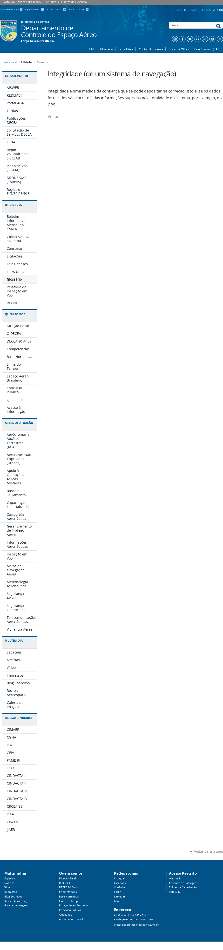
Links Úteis (126, 49)
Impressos (10, 892)
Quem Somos (15, 314)
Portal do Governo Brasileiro (21, 2)
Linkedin (119, 896)
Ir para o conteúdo (11, 9)
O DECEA (64, 883)
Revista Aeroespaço (16, 901)
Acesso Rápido (16, 76)
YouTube (119, 887)
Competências (68, 892)
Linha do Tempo (69, 901)
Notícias (9, 883)
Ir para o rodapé (78, 9)
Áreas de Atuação (19, 423)
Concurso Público (70, 910)
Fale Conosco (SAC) (207, 49)
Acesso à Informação (72, 919)
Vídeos (8, 887)
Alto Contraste (188, 10)
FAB (91, 49)
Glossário (106, 49)
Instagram (120, 878)
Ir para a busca (57, 9)
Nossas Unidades (19, 718)
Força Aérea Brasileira (37, 41)
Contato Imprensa (151, 49)
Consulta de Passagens (183, 883)
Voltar (53, 116)
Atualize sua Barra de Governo (66, 2)
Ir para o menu (35, 9)
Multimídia (14, 641)
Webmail (174, 878)
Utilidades (13, 205)
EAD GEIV (175, 892)
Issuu (117, 901)
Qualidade (65, 914)
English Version (212, 10)
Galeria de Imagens (16, 905)
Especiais (9, 878)
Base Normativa (69, 896)
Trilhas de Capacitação (183, 887)
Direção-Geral (67, 878)
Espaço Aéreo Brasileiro (73, 905)
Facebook (120, 883)
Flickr (117, 892)
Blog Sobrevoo (13, 896)
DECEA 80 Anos (68, 887)
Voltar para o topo (208, 851)
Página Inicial (10, 62)
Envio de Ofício (179, 49)
